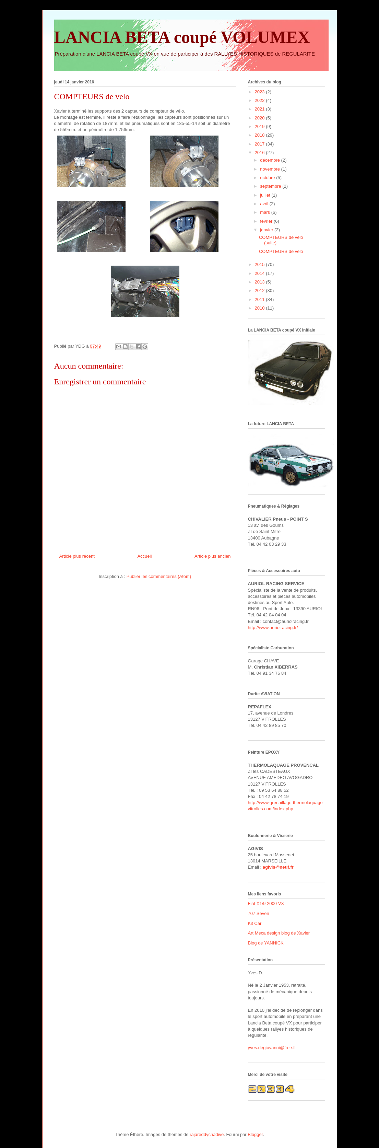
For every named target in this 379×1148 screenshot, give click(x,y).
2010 (260, 308)
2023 (260, 91)
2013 (260, 282)
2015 (260, 264)
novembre (270, 169)
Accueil (144, 556)
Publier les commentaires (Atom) (159, 576)
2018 (260, 135)
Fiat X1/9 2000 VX (266, 903)
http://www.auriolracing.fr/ (273, 627)
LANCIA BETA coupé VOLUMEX (182, 37)
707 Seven (258, 913)
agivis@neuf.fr (278, 867)
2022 (260, 100)
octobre (268, 177)
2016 (260, 152)
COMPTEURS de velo (281, 251)
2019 (260, 126)
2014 (260, 273)
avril (264, 203)
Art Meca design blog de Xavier (279, 933)
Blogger (255, 1134)
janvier (267, 229)
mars (265, 212)
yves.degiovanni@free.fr (272, 1047)
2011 (260, 299)
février (267, 221)
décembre (270, 160)
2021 (260, 109)
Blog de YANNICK (266, 943)
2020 (260, 117)
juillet (265, 195)
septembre (271, 186)
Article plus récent (77, 556)
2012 (260, 290)
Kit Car (255, 923)
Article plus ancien (212, 556)
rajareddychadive (207, 1134)
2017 (260, 144)
